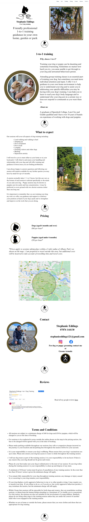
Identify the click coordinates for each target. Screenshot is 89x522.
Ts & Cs (86, 1)
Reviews (81, 1)
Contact (76, 1)
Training (66, 1)
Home (58, 1)
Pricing (71, 1)
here (76, 400)
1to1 (62, 1)
